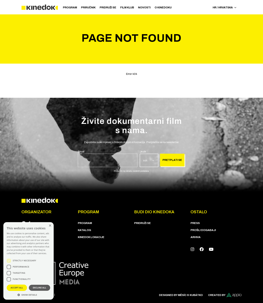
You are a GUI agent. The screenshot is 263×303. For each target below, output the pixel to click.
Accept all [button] (17, 287)
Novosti (144, 7)
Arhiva (196, 237)
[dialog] (28, 261)
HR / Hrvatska (224, 7)
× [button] (50, 225)
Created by (225, 295)
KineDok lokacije (91, 237)
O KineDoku (163, 7)
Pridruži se (108, 7)
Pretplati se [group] (172, 160)
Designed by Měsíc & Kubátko (181, 295)
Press (195, 223)
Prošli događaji (203, 230)
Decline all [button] (39, 287)
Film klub (127, 7)
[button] (28, 294)
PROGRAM (70, 7)
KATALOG (84, 230)
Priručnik (88, 7)
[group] (107, 158)
